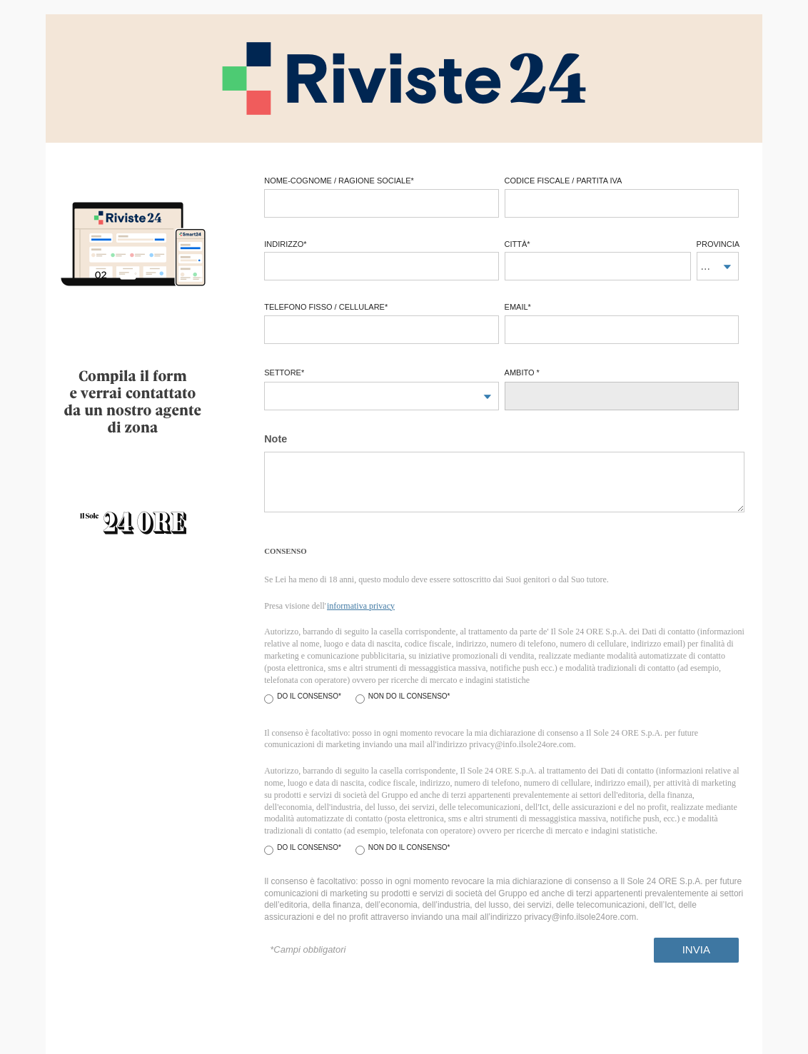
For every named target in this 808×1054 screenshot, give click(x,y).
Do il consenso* (309, 696)
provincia (718, 244)
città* (517, 244)
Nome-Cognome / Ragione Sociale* (339, 180)
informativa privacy (361, 606)
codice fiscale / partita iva (563, 180)
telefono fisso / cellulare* (326, 307)
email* (518, 307)
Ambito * (522, 372)
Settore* (284, 372)
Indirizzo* (285, 244)
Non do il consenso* (409, 696)
